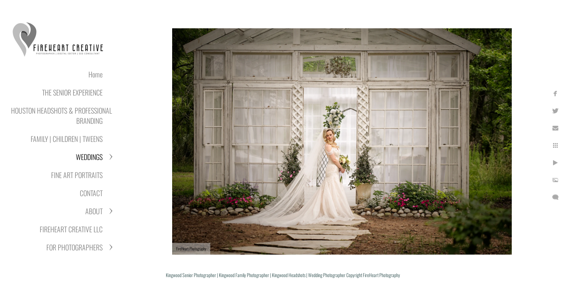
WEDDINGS (89, 157)
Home (95, 74)
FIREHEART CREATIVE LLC (71, 229)
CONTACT (91, 193)
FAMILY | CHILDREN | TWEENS (67, 139)
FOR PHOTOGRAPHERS (74, 247)
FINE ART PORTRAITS (77, 175)
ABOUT (94, 211)
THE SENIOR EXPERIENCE (72, 92)
